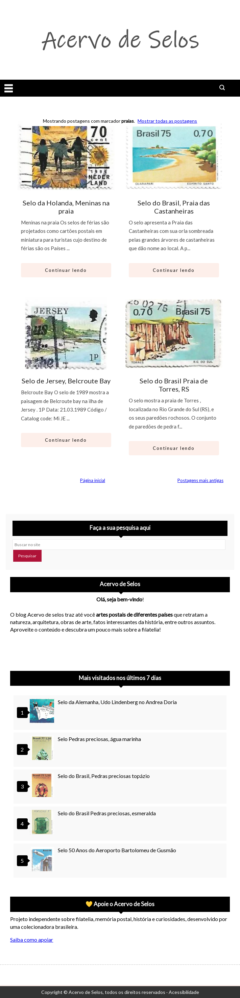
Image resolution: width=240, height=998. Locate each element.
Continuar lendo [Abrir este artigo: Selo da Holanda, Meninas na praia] (66, 270)
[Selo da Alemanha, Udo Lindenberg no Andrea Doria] (43, 712)
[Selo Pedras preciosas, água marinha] (43, 749)
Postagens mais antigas (200, 480)
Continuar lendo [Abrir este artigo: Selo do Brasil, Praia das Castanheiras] (174, 270)
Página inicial (92, 480)
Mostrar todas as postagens (167, 121)
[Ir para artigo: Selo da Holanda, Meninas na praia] (66, 155)
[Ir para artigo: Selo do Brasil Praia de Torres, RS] (173, 333)
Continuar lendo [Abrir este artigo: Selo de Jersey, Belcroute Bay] (66, 440)
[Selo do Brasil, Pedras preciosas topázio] (43, 786)
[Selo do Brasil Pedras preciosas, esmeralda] (43, 823)
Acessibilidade (184, 992)
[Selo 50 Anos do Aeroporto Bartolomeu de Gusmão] (43, 860)
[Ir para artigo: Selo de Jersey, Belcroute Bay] (66, 333)
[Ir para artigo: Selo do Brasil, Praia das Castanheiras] (173, 155)
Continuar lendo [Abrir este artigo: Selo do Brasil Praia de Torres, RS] (174, 448)
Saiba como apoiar (31, 939)
